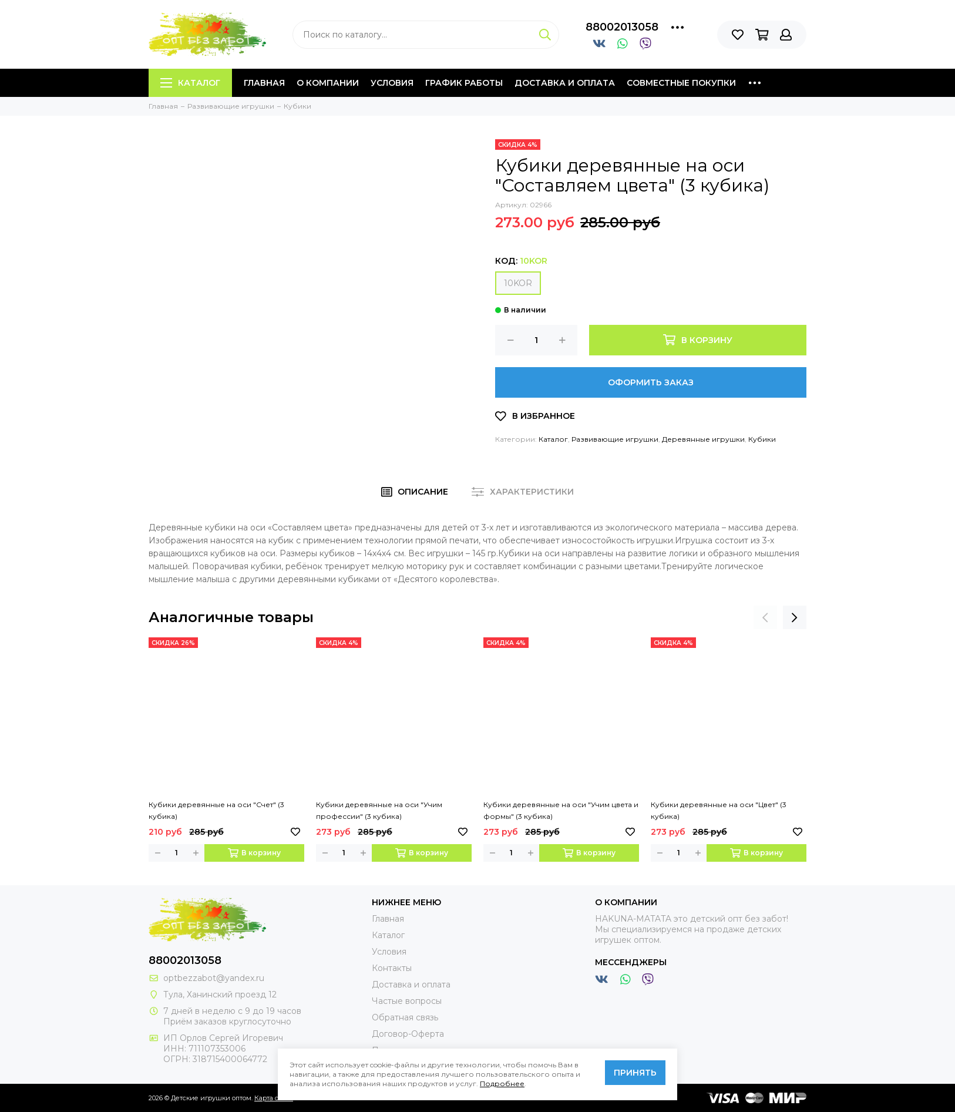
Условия (392, 83)
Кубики (762, 439)
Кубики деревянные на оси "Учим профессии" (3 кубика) (379, 810)
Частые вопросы (407, 1001)
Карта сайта (273, 1098)
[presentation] (765, 617)
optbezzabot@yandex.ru (213, 978)
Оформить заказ (651, 382)
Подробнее (502, 1083)
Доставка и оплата (565, 83)
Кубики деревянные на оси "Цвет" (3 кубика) (718, 810)
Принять (635, 1072)
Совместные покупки (681, 83)
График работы (464, 83)
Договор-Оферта (408, 1034)
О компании (328, 83)
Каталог (190, 83)
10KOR (518, 283)
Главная (264, 83)
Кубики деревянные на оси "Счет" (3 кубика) (216, 810)
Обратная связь (405, 1017)
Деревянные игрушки (703, 439)
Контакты (392, 968)
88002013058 (622, 27)
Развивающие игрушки (614, 439)
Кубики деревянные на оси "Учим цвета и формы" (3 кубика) (560, 810)
